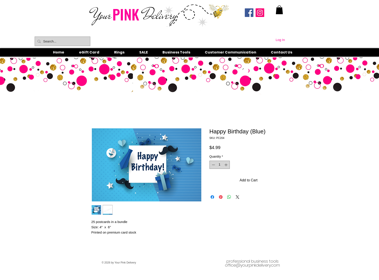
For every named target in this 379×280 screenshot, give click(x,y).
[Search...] (62, 41)
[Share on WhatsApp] (229, 197)
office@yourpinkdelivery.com (252, 265)
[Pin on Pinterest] (220, 197)
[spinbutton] (220, 165)
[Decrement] (213, 165)
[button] (124, 52)
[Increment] (226, 165)
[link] (279, 10)
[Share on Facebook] (212, 197)
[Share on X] (237, 197)
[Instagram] (260, 12)
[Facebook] (249, 12)
